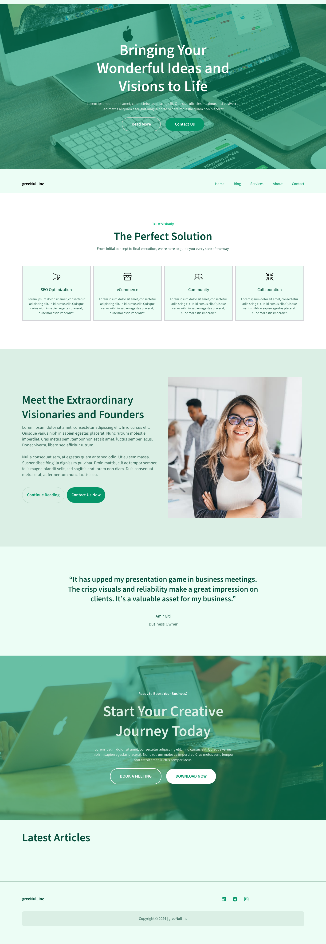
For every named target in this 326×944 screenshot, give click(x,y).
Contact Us (185, 124)
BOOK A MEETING (136, 776)
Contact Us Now (86, 495)
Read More (141, 124)
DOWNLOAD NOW (191, 776)
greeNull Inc (33, 184)
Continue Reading (43, 495)
